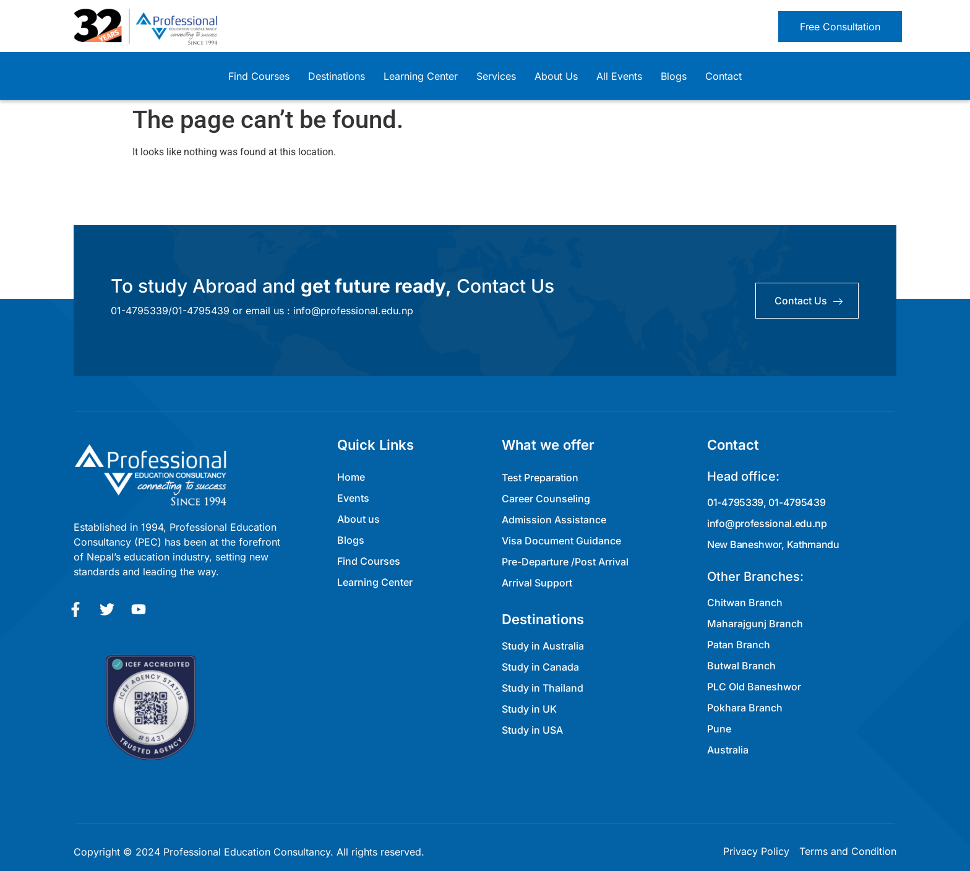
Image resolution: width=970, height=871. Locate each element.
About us (358, 519)
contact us (809, 300)
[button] (840, 26)
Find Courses (259, 76)
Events (353, 498)
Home (351, 477)
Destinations (336, 76)
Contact (723, 76)
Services (496, 76)
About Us (556, 76)
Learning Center (421, 76)
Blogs (674, 76)
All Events (619, 76)
